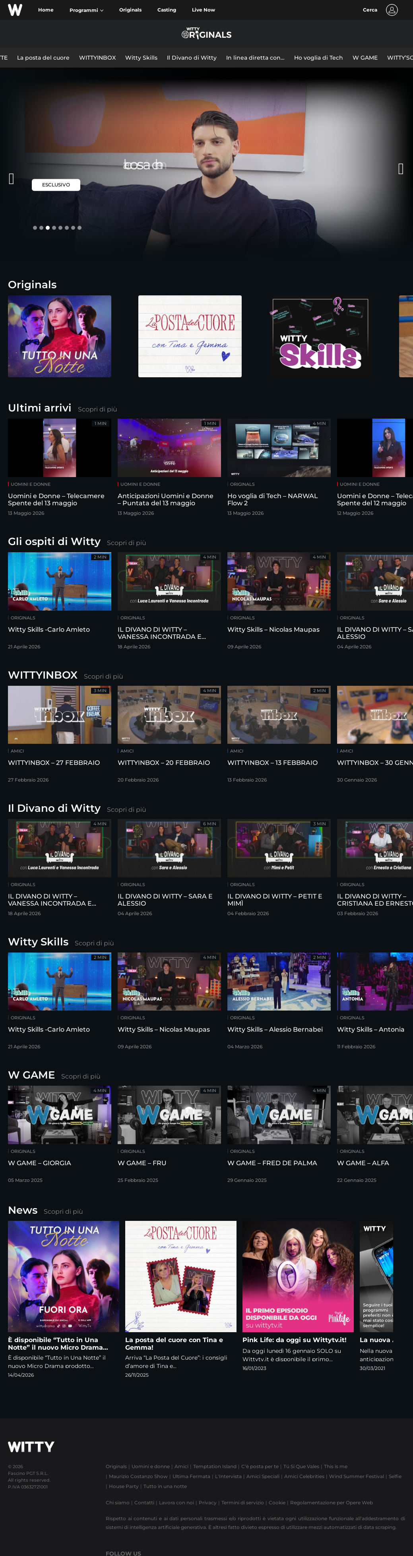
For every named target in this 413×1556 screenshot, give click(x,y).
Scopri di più (97, 409)
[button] (86, 10)
